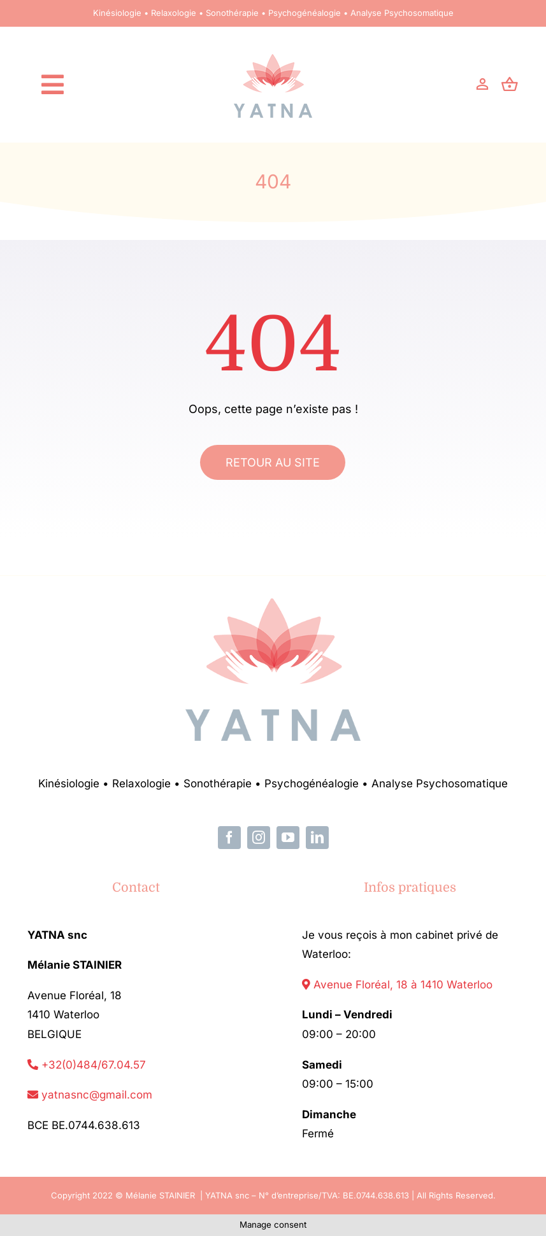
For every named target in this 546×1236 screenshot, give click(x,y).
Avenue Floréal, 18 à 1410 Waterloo (397, 984)
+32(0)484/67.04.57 (86, 1064)
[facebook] (229, 837)
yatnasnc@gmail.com (89, 1094)
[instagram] (258, 837)
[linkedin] (317, 837)
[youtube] (288, 837)
